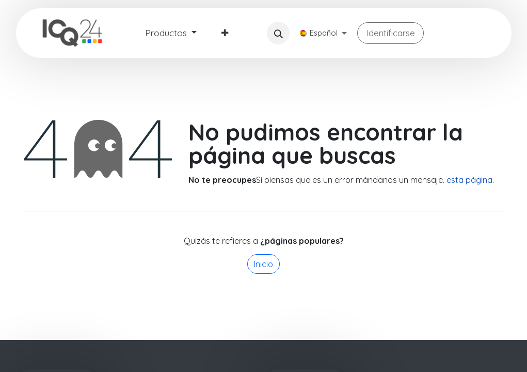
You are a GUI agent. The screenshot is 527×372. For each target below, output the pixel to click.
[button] (278, 33)
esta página (469, 180)
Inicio (263, 264)
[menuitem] (171, 33)
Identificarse (390, 32)
